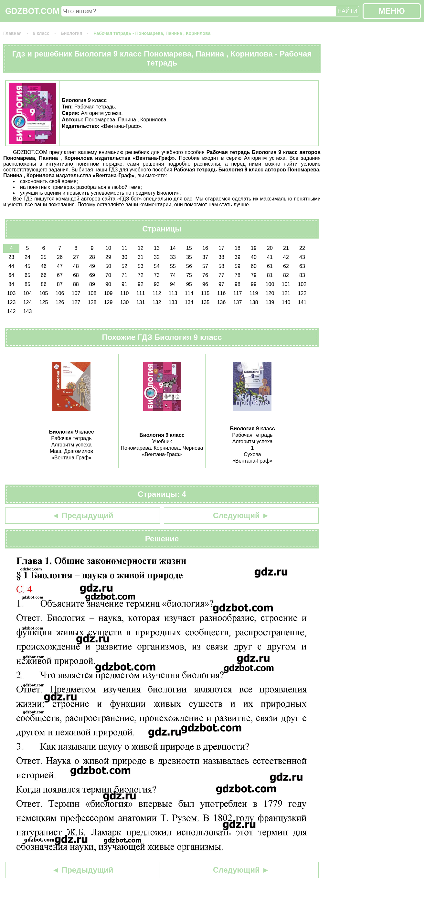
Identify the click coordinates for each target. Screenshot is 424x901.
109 (108, 293)
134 (189, 302)
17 (221, 248)
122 (302, 293)
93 (157, 284)
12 (140, 248)
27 (76, 257)
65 (27, 275)
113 (173, 293)
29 (108, 257)
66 (44, 275)
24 (27, 257)
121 (286, 293)
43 (302, 257)
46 (44, 266)
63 (302, 266)
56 (189, 266)
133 (173, 302)
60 (254, 266)
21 (286, 248)
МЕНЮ (391, 10)
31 (140, 257)
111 (140, 293)
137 (237, 302)
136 (221, 302)
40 (254, 257)
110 (124, 293)
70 (108, 275)
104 (27, 293)
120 (270, 293)
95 (189, 284)
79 (254, 275)
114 (189, 293)
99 (254, 284)
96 (205, 284)
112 (157, 293)
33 (173, 257)
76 (205, 275)
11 (124, 248)
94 (173, 284)
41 (270, 257)
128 (92, 302)
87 (60, 284)
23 (11, 257)
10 (108, 248)
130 (124, 302)
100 (270, 284)
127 (76, 302)
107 (76, 293)
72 (140, 275)
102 (302, 284)
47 (60, 266)
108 (92, 293)
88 (76, 284)
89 (92, 284)
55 (173, 266)
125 (43, 302)
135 (205, 302)
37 (205, 257)
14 (173, 248)
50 (108, 266)
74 (173, 275)
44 (11, 266)
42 (286, 257)
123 (11, 302)
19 (254, 248)
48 (76, 266)
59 (237, 266)
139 (270, 302)
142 (11, 311)
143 (27, 311)
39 (237, 257)
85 (27, 284)
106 (60, 293)
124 (27, 302)
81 (270, 275)
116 (221, 293)
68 (76, 275)
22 (302, 248)
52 (124, 266)
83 (302, 275)
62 (286, 266)
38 (221, 257)
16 (205, 248)
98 (237, 284)
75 (189, 275)
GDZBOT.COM (32, 10)
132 (157, 302)
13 (157, 248)
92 (140, 284)
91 (124, 284)
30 (124, 257)
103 (11, 293)
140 (286, 302)
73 (157, 275)
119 (253, 293)
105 (43, 293)
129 (108, 302)
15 (189, 248)
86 (44, 284)
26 (60, 257)
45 (27, 266)
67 (60, 275)
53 (140, 266)
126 (60, 302)
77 (221, 275)
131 (140, 302)
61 (270, 266)
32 (157, 257)
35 (189, 257)
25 (44, 257)
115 (205, 293)
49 (92, 266)
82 (286, 275)
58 (221, 266)
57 (205, 266)
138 (253, 302)
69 (92, 275)
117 (237, 293)
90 (108, 284)
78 (237, 275)
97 (221, 284)
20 (270, 248)
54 (157, 266)
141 (302, 302)
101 (286, 284)
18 (237, 248)
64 (11, 275)
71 (124, 275)
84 (11, 284)
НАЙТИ (347, 11)
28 (92, 257)
